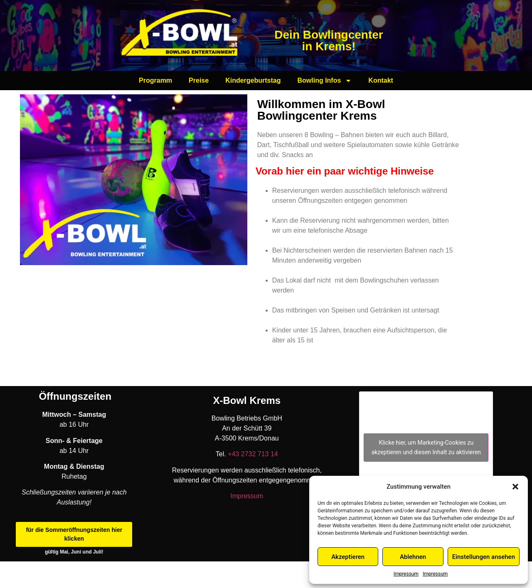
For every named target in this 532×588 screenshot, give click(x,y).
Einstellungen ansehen (483, 557)
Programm (155, 80)
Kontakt (380, 80)
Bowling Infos (324, 80)
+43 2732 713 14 (252, 454)
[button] (515, 486)
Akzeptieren (348, 557)
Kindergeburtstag (253, 80)
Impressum (406, 574)
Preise (199, 80)
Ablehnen (413, 557)
